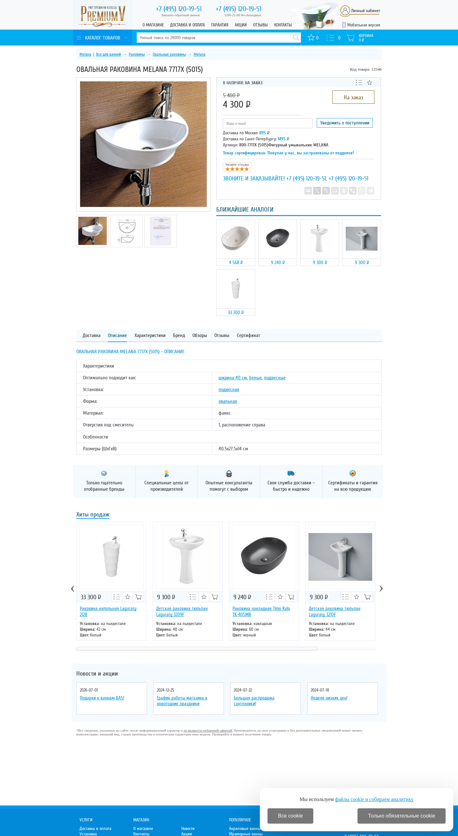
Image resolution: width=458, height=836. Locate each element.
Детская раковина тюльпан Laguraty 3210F (334, 611)
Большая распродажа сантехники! (254, 700)
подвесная (229, 389)
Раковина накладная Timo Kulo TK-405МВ (261, 611)
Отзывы (260, 25)
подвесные (275, 378)
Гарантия (219, 25)
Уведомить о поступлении (344, 123)
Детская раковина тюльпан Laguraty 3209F (182, 611)
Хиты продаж (92, 515)
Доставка (92, 336)
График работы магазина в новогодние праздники (182, 700)
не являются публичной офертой (208, 730)
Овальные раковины (169, 54)
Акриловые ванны (245, 828)
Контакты (283, 25)
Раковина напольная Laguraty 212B (108, 611)
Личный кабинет (365, 10)
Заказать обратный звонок (180, 15)
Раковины (137, 54)
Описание (117, 336)
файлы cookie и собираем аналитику (374, 799)
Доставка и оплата (187, 25)
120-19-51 (179, 9)
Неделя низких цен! (329, 698)
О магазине (153, 25)
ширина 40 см (233, 378)
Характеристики (150, 336)
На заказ (353, 97)
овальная (228, 401)
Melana (85, 54)
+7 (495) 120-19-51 (306, 178)
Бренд (179, 336)
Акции (241, 25)
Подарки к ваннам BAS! (102, 698)
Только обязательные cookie (401, 815)
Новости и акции (97, 674)
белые (255, 378)
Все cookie (290, 815)
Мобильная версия (363, 25)
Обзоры (199, 336)
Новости (188, 828)
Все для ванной (108, 54)
